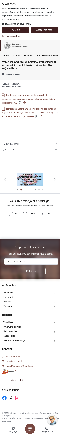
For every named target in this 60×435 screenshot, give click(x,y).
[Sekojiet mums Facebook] (4, 398)
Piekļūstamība (10, 331)
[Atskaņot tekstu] (13, 74)
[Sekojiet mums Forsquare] (17, 398)
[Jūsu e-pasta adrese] (31, 261)
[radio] (13, 213)
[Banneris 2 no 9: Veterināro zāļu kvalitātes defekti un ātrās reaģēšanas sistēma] (30, 179)
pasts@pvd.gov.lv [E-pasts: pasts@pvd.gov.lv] (14, 361)
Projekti (7, 301)
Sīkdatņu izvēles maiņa (14, 340)
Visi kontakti (17, 380)
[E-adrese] (8, 371)
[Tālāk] (55, 179)
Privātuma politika (12, 326)
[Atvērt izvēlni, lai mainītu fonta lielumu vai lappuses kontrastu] (47, 430)
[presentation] (24, 227)
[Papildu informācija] (24, 102)
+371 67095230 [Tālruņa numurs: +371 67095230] (13, 356)
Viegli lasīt (8, 322)
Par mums (8, 306)
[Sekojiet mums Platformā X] (10, 398)
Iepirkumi (8, 297)
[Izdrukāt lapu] (30, 144)
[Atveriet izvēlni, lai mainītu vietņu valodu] (13, 430)
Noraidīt (16, 29)
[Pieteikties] (31, 271)
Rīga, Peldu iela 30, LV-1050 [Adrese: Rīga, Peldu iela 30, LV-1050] (19, 365)
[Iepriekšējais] (5, 179)
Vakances (8, 292)
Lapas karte (9, 335)
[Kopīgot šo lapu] (30, 149)
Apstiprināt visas (44, 29)
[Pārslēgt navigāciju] (30, 429)
